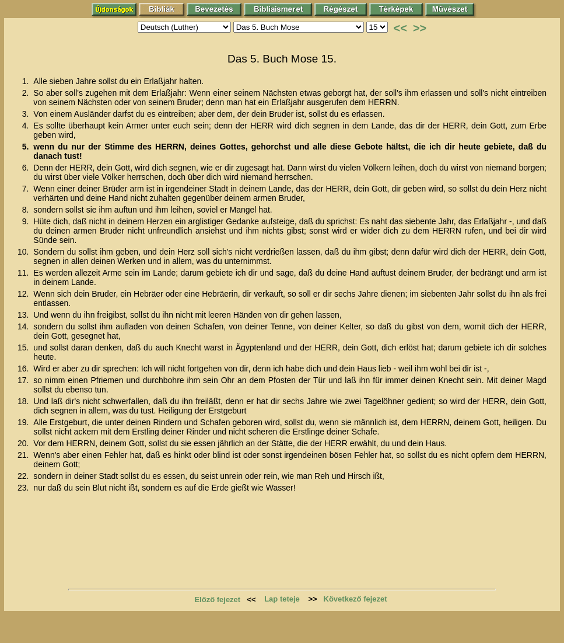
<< (400, 28)
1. (26, 81)
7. (26, 188)
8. (26, 209)
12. (24, 293)
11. (24, 272)
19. (24, 422)
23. (24, 487)
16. (24, 368)
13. (24, 314)
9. (26, 221)
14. (24, 326)
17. (24, 380)
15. (24, 347)
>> (419, 28)
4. (26, 125)
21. (24, 455)
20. (24, 443)
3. (26, 114)
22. (24, 476)
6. (26, 167)
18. (24, 401)
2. (26, 93)
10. (24, 251)
